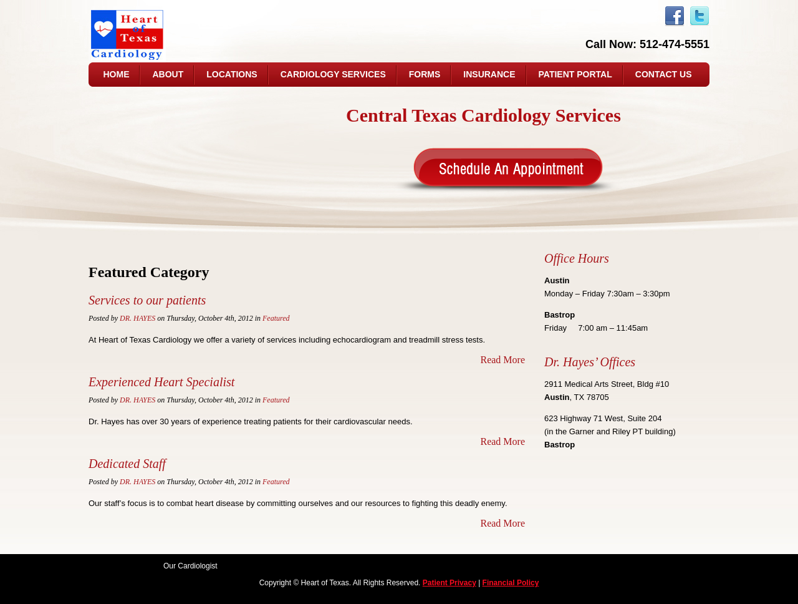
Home (116, 74)
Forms (425, 74)
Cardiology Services (333, 74)
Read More (502, 359)
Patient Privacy (449, 582)
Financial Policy (511, 582)
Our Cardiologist (190, 566)
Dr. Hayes (137, 318)
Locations (231, 74)
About (167, 74)
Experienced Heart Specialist (161, 382)
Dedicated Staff (127, 463)
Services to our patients (147, 300)
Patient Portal (575, 74)
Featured (276, 318)
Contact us (663, 74)
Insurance (489, 74)
